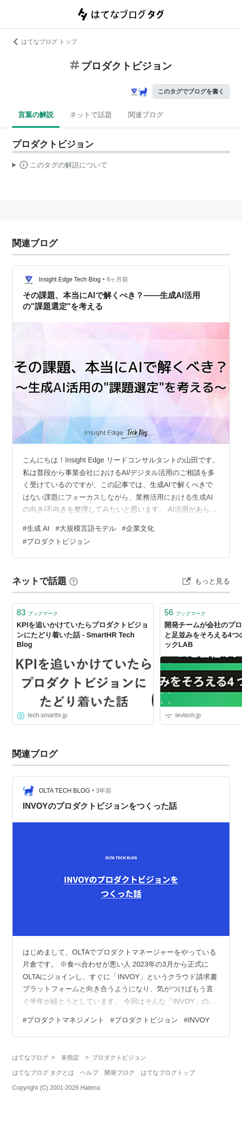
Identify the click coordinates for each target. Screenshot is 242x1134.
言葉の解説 (35, 115)
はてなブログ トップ (44, 41)
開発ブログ (119, 1072)
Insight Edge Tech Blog (70, 279)
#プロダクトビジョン (56, 541)
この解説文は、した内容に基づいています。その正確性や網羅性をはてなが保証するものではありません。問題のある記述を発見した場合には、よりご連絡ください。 (59, 166)
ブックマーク (37, 612)
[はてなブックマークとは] (74, 581)
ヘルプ (89, 1072)
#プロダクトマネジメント (63, 1020)
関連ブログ (145, 115)
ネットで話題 (91, 115)
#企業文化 (138, 528)
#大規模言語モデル (85, 528)
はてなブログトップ (168, 1072)
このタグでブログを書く (191, 91)
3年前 (104, 790)
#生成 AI (36, 528)
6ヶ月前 (118, 279)
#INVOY (197, 1020)
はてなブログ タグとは (43, 1072)
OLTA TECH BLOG (64, 790)
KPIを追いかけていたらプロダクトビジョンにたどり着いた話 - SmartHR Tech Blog (82, 634)
